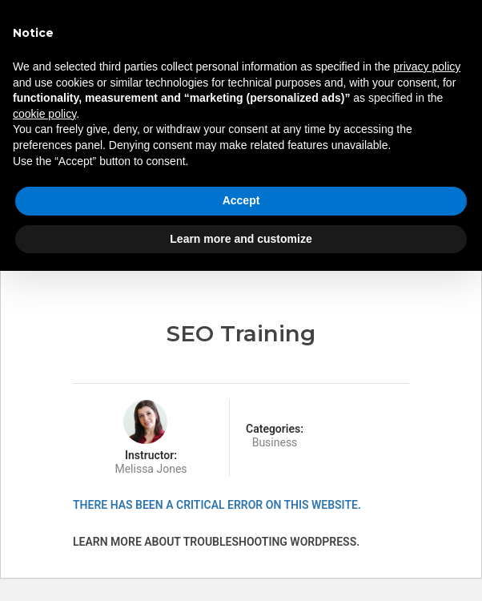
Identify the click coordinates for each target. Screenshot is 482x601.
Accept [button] (241, 200)
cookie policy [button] (44, 113)
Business (275, 442)
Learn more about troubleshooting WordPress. (216, 541)
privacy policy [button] (426, 66)
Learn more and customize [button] (240, 238)
